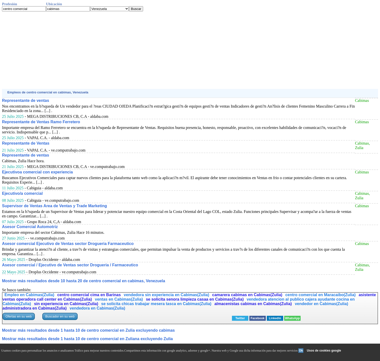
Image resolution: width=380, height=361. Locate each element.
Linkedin (275, 318)
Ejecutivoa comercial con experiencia (37, 172)
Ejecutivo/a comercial (22, 193)
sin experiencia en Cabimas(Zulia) (66, 304)
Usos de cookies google (324, 350)
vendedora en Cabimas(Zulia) (97, 308)
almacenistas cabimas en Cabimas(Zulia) (253, 304)
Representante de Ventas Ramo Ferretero (41, 122)
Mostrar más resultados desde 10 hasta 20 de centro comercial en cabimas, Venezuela (83, 281)
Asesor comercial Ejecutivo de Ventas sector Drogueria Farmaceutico (68, 243)
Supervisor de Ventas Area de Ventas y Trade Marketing (54, 206)
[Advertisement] (151, 50)
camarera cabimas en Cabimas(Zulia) (247, 295)
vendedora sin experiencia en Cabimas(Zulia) (166, 295)
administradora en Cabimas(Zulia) (34, 308)
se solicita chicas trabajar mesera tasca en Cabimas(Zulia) (156, 304)
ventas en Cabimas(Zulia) (119, 299)
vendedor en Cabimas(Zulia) (321, 304)
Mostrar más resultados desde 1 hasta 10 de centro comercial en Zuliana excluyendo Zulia (87, 339)
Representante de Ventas (25, 143)
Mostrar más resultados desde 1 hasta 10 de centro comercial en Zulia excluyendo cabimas (88, 330)
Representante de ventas (25, 100)
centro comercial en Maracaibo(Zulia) (320, 295)
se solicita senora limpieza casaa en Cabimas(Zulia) (195, 299)
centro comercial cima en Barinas (89, 295)
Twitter (240, 318)
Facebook (258, 318)
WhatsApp (292, 318)
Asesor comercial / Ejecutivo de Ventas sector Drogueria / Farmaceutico (70, 265)
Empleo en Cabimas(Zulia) (29, 295)
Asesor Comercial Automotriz (30, 227)
